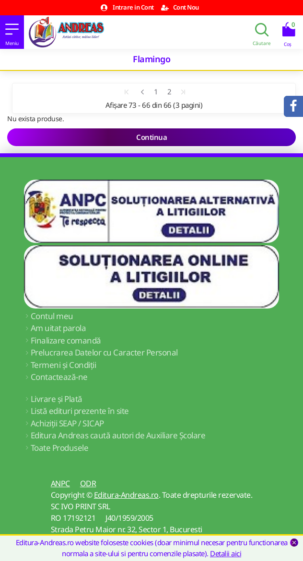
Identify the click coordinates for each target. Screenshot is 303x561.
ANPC (60, 483)
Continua (151, 137)
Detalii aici (225, 553)
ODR (88, 483)
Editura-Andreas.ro (126, 495)
